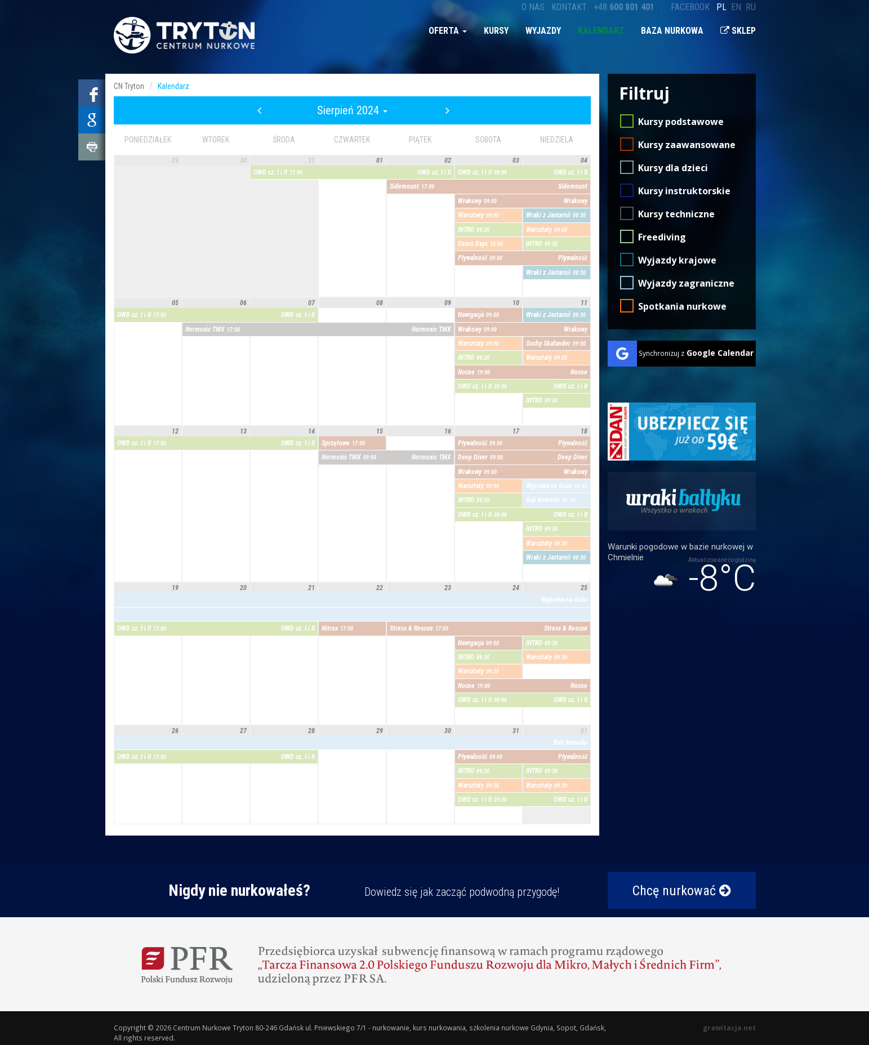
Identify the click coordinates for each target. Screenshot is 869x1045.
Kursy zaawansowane (687, 145)
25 (584, 588)
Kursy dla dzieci (673, 168)
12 (175, 431)
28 (311, 731)
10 (516, 303)
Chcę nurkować (681, 891)
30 (243, 160)
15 (379, 431)
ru (751, 7)
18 (584, 431)
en (736, 7)
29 (175, 160)
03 (516, 160)
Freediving (662, 237)
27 (243, 731)
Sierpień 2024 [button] (352, 110)
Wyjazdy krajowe (677, 260)
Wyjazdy (543, 30)
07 (311, 303)
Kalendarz (601, 30)
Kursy (496, 30)
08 (379, 303)
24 (516, 588)
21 (311, 588)
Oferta (448, 30)
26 (175, 731)
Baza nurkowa (672, 30)
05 (175, 303)
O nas (533, 7)
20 (243, 588)
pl (721, 7)
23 (447, 588)
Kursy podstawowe (681, 121)
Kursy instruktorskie (684, 191)
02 (447, 160)
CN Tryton (129, 86)
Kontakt (569, 7)
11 (584, 303)
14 (311, 431)
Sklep (738, 30)
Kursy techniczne (676, 214)
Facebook (690, 7)
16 (447, 431)
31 (311, 160)
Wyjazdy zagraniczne (686, 283)
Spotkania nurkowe (682, 306)
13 (243, 431)
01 (379, 160)
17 (516, 431)
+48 (624, 7)
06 (243, 303)
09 (447, 303)
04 (584, 160)
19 (175, 588)
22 (379, 588)
